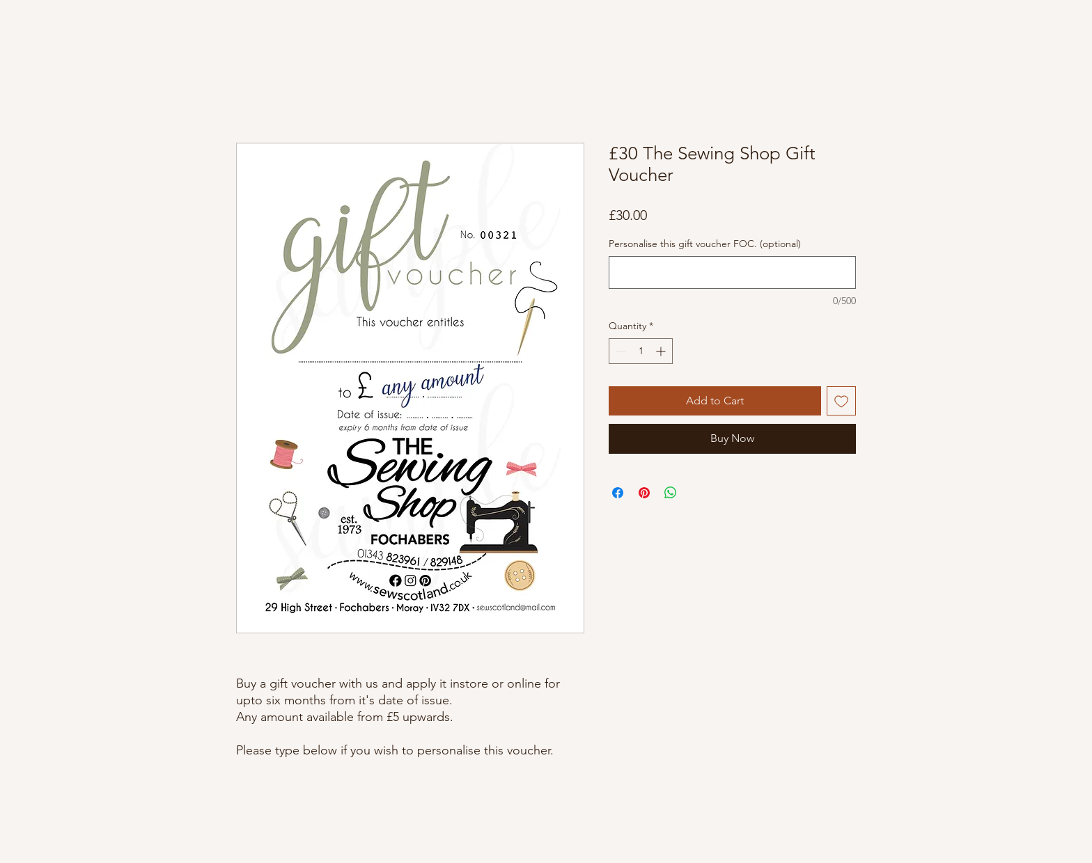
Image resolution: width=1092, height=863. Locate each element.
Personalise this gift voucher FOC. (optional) (705, 243)
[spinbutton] (640, 351)
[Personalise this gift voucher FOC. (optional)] (732, 272)
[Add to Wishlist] (841, 400)
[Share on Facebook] (617, 492)
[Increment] (662, 351)
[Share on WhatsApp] (670, 492)
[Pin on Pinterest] (644, 492)
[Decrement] (619, 351)
